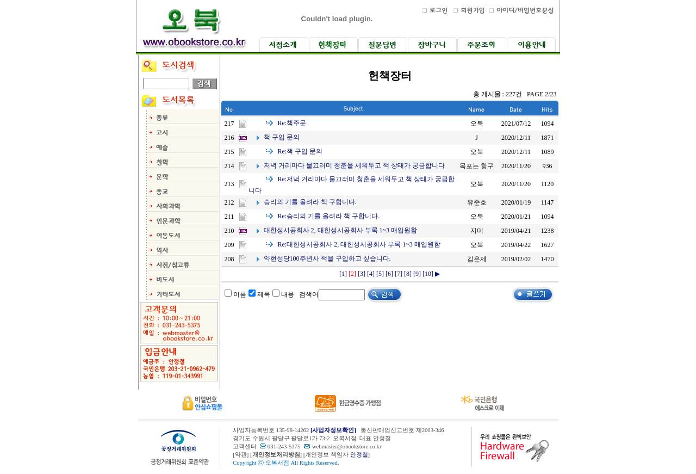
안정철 (359, 455)
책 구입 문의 (282, 137)
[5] (380, 274)
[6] (389, 274)
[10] (427, 274)
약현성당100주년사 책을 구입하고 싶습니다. (327, 258)
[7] (398, 274)
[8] (408, 274)
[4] (371, 274)
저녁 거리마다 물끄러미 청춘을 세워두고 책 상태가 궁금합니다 (354, 165)
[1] (343, 274)
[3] (361, 274)
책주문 (292, 123)
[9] (417, 274)
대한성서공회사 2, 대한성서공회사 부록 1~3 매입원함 (341, 230)
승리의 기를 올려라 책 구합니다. (310, 202)
